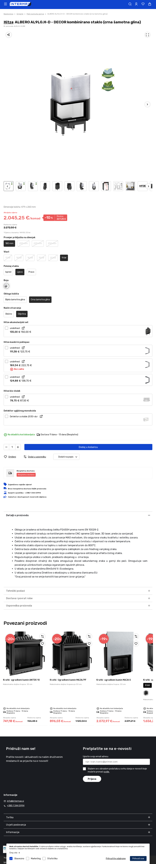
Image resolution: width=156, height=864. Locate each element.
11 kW (7, 257)
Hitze (9, 22)
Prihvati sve (138, 858)
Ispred (8, 272)
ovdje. (107, 771)
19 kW (41, 257)
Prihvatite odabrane (116, 858)
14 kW (19, 257)
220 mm (38, 243)
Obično (8, 314)
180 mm (9, 243)
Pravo (31, 272)
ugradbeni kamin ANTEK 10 (21, 680)
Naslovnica (8, 14)
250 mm (52, 243)
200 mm (23, 243)
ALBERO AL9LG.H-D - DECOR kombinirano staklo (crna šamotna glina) (77, 14)
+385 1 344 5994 (15, 805)
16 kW (30, 257)
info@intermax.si (15, 801)
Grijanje (20, 14)
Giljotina (22, 314)
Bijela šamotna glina (15, 299)
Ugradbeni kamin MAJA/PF (68, 680)
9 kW (64, 257)
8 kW (147, 685)
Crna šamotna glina (40, 299)
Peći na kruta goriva (35, 14)
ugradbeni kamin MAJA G (113, 680)
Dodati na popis (68, 457)
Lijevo (20, 272)
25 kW (53, 257)
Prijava (92, 778)
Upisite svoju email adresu (95, 756)
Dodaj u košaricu (88, 447)
